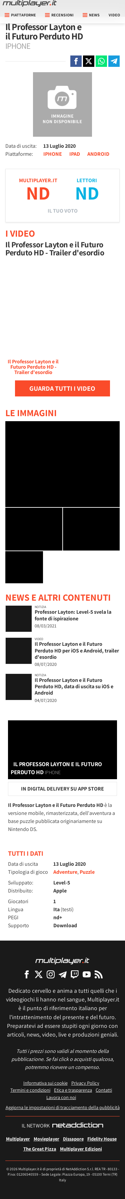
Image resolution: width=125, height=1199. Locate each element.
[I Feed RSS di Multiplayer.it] (99, 974)
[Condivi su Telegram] (114, 61)
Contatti (104, 1090)
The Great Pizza (39, 1149)
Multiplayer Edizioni (81, 1149)
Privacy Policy (85, 1083)
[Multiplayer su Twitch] (75, 974)
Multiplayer (18, 1138)
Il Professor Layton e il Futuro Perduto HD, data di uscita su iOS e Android (74, 686)
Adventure (65, 871)
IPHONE (52, 153)
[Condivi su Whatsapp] (101, 61)
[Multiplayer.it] (30, 3)
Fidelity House (102, 1138)
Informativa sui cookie (45, 1083)
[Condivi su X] (88, 61)
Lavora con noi (61, 1097)
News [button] (91, 14)
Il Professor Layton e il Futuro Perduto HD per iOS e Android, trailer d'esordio (77, 650)
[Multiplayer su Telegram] (63, 974)
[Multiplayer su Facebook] (27, 974)
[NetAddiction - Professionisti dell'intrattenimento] (77, 1126)
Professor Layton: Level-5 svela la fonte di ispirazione (73, 615)
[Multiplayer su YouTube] (87, 974)
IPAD (74, 153)
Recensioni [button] (59, 14)
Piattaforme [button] (20, 14)
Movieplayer (46, 1138)
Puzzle (87, 871)
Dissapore (73, 1138)
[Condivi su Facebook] (76, 61)
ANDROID (98, 153)
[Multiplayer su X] (39, 974)
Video (114, 14)
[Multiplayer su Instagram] (51, 974)
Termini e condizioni (30, 1090)
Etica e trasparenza (73, 1090)
